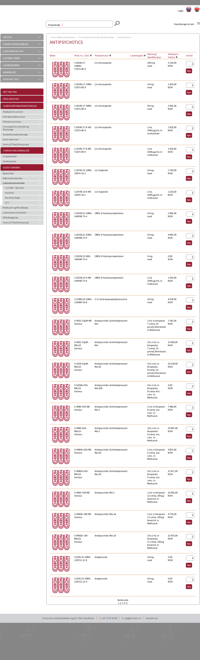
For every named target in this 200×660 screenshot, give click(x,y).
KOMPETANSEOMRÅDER (15, 44)
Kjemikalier (8, 173)
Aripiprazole (101, 557)
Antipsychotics (124, 37)
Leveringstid (136, 55)
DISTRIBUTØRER (11, 58)
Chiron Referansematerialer (19, 105)
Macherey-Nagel (12, 197)
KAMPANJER (9, 72)
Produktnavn (102, 55)
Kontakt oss (152, 618)
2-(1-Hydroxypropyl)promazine (111, 299)
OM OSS (7, 37)
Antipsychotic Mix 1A (105, 514)
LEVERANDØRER (11, 65)
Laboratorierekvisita (14, 183)
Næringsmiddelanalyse (14, 116)
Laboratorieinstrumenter (14, 212)
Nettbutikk (10, 91)
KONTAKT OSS (11, 79)
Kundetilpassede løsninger (15, 134)
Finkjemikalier (10, 156)
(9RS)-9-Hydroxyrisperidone (109, 213)
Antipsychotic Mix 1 (105, 492)
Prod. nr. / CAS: (81, 55)
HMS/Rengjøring (10, 217)
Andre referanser (11, 139)
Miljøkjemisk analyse (13, 111)
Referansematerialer (12, 178)
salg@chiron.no (132, 618)
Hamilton (9, 192)
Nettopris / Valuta (173, 55)
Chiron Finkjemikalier (16, 150)
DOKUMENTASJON (13, 51)
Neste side (123, 600)
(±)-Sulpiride (101, 170)
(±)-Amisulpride (103, 62)
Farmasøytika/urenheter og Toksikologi (16, 128)
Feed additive (11, 98)
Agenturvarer (11, 167)
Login (181, 10)
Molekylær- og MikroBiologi (15, 207)
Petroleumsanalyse (12, 121)
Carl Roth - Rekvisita (14, 187)
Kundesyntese (9, 161)
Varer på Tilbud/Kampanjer (16, 144)
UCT (7, 202)
